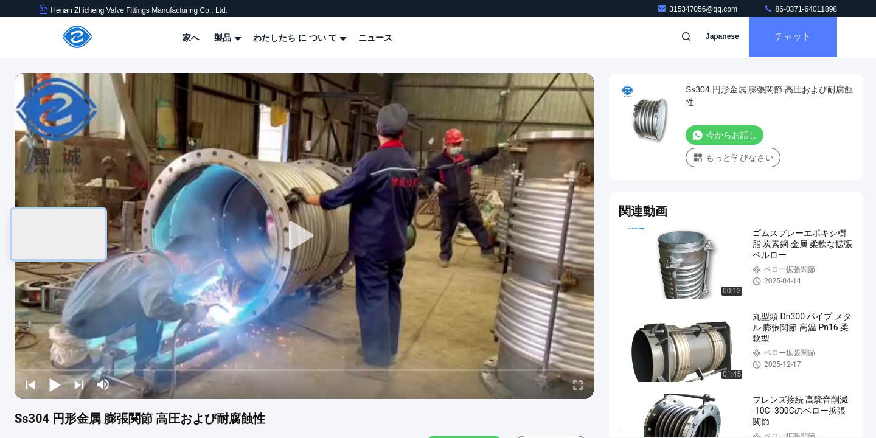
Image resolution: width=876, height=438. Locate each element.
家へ (191, 38)
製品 (226, 38)
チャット (791, 38)
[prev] (30, 384)
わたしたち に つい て (298, 38)
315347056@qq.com (698, 9)
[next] (79, 384)
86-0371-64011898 (800, 9)
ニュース (375, 38)
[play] (304, 236)
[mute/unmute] (103, 384)
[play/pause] (55, 384)
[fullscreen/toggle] (578, 384)
